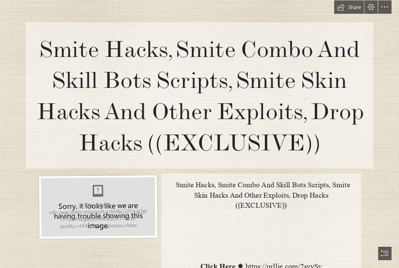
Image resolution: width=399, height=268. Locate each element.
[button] (349, 7)
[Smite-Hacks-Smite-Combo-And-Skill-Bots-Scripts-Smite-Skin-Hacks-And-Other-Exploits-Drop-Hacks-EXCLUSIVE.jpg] (98, 206)
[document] (199, 134)
